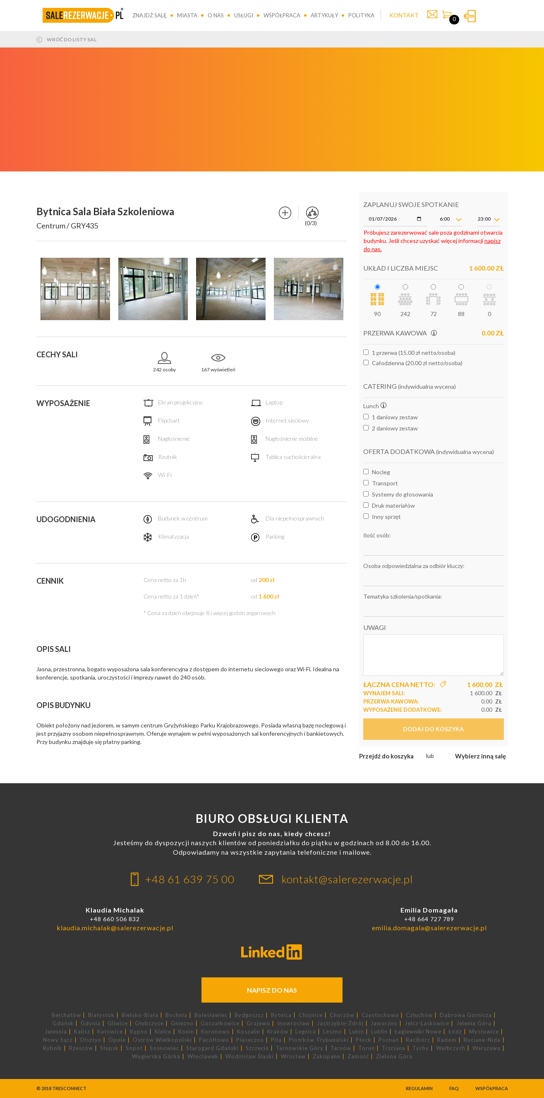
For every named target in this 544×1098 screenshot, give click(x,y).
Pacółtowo (214, 1040)
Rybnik (52, 1048)
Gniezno (182, 1023)
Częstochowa (380, 1015)
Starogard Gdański (212, 1048)
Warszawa (486, 1048)
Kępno (139, 1031)
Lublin (379, 1031)
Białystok (101, 1015)
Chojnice (311, 1015)
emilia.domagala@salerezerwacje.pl (429, 928)
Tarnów (341, 1048)
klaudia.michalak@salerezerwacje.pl (115, 928)
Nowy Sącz (58, 1040)
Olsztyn (90, 1040)
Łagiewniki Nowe (418, 1031)
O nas (216, 15)
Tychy (420, 1048)
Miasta (187, 15)
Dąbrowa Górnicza (466, 1015)
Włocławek (202, 1056)
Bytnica (281, 1015)
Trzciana (393, 1048)
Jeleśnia (56, 1031)
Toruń (366, 1048)
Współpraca (282, 15)
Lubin (356, 1031)
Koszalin (248, 1031)
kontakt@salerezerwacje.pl (347, 879)
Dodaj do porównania (285, 213)
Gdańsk (63, 1023)
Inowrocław (293, 1023)
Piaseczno (250, 1040)
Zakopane (326, 1056)
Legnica (305, 1031)
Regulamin (419, 1088)
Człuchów (419, 1015)
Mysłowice (484, 1031)
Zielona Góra (394, 1056)
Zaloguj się (470, 16)
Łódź (455, 1031)
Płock (363, 1040)
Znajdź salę (149, 15)
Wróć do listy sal (71, 40)
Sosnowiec (164, 1048)
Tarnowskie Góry (300, 1048)
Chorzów (342, 1015)
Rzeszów (81, 1048)
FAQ (454, 1088)
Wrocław (293, 1056)
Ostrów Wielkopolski (162, 1040)
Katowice (110, 1031)
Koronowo (215, 1031)
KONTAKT (404, 15)
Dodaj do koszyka (433, 728)
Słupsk (109, 1048)
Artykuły (324, 15)
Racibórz (418, 1040)
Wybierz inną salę (480, 756)
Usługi (243, 15)
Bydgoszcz (249, 1015)
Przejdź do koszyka (386, 756)
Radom (447, 1040)
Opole (117, 1040)
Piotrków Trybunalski (319, 1040)
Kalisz (82, 1031)
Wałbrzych (450, 1048)
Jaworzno (384, 1023)
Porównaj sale (312, 213)
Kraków (277, 1031)
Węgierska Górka (156, 1056)
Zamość (358, 1056)
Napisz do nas (272, 990)
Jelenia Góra (473, 1023)
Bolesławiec (211, 1015)
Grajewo (258, 1023)
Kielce (163, 1031)
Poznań (389, 1040)
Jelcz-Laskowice (427, 1023)
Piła (276, 1040)
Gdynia (91, 1023)
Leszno (332, 1031)
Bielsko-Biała (140, 1015)
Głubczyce (149, 1023)
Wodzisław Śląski (249, 1056)
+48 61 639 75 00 (190, 879)
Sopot (134, 1048)
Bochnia (176, 1015)
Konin (186, 1031)
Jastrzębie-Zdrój (340, 1023)
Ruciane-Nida (482, 1040)
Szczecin (257, 1048)
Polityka (361, 15)
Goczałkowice (220, 1023)
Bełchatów (66, 1015)
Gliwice (118, 1023)
